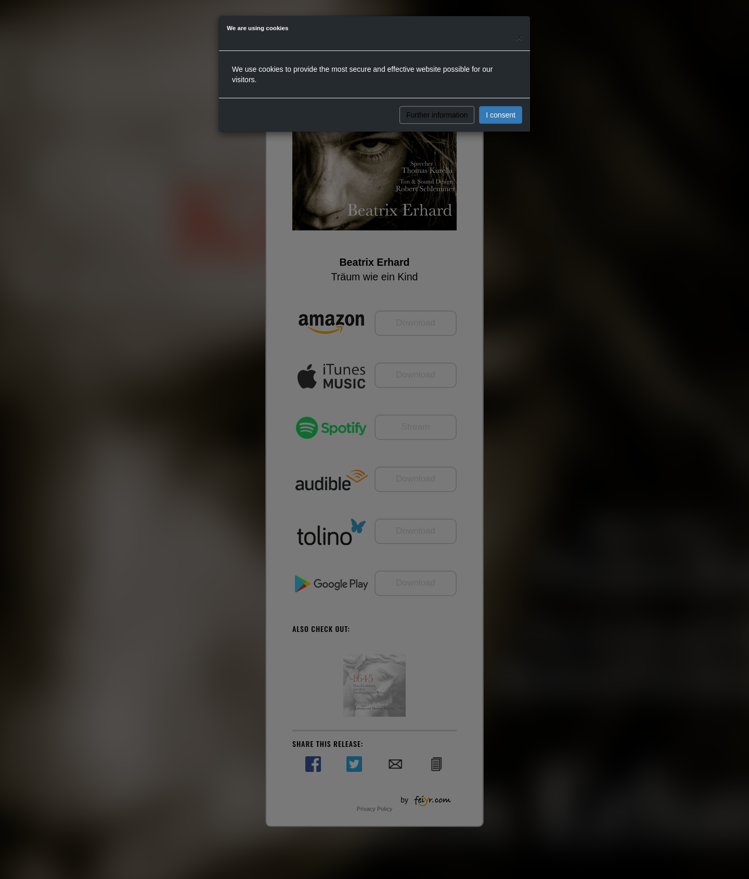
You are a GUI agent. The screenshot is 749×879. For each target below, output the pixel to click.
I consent (500, 115)
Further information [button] (437, 115)
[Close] (519, 37)
